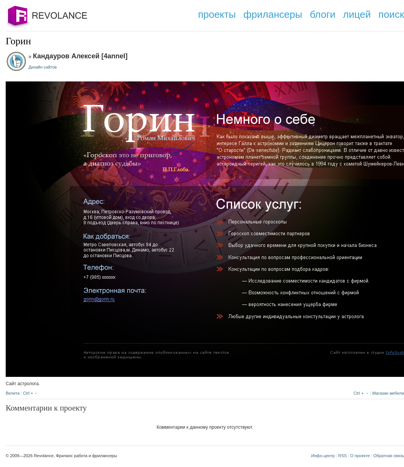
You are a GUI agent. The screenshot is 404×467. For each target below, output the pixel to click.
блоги (323, 14)
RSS (342, 455)
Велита (13, 393)
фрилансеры (273, 14)
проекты (217, 14)
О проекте (360, 455)
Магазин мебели (388, 393)
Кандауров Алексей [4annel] (80, 56)
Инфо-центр (323, 455)
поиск (391, 14)
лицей (357, 14)
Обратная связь (388, 455)
